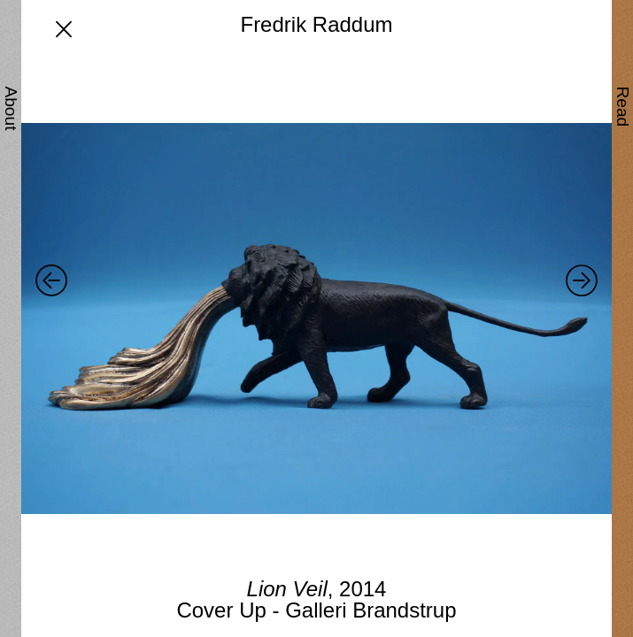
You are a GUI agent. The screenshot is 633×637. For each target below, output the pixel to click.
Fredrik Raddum (316, 24)
